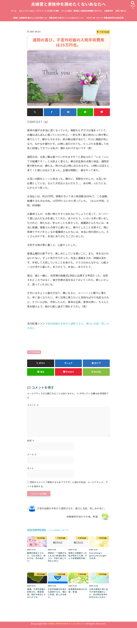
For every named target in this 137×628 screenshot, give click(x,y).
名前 (30, 440)
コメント (33, 404)
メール (32, 454)
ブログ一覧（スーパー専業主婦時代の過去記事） (105, 17)
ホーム (13, 10)
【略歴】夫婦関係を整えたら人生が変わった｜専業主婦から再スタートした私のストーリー (48, 17)
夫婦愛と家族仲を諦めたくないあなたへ (68, 4)
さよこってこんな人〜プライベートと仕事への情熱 (39, 10)
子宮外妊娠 (35, 352)
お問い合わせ (120, 10)
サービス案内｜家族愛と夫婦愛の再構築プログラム (81, 10)
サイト (30, 468)
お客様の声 (108, 10)
